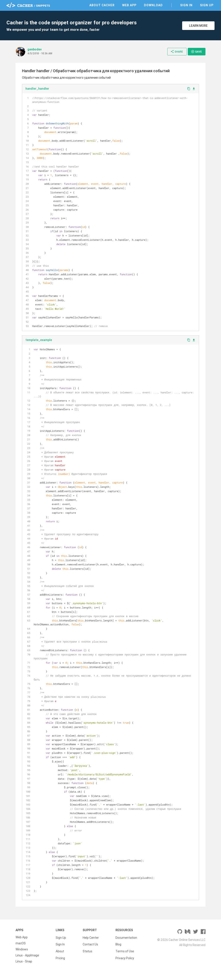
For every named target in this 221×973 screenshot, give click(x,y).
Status (87, 949)
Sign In (186, 5)
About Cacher (102, 5)
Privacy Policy (124, 955)
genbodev (34, 49)
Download (153, 5)
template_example (38, 340)
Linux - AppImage (27, 955)
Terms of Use (124, 949)
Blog (118, 943)
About (60, 949)
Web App (129, 5)
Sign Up (206, 5)
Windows (22, 949)
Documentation (126, 937)
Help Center (91, 937)
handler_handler (37, 89)
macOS (21, 943)
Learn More (198, 26)
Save (196, 51)
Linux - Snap (24, 961)
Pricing (60, 955)
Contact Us (90, 943)
